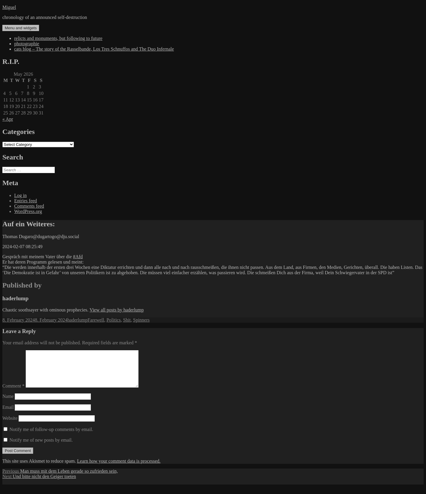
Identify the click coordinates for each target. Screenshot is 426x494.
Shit (127, 319)
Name (8, 403)
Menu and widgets (21, 28)
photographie (26, 43)
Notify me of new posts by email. (41, 447)
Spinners (141, 319)
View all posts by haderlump (117, 309)
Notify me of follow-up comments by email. (51, 436)
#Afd (78, 256)
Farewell (96, 319)
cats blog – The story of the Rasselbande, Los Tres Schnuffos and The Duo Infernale (94, 48)
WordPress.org (28, 211)
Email (8, 414)
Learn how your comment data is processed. (118, 468)
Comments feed (29, 206)
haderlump (77, 319)
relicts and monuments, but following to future (58, 38)
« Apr (7, 119)
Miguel (9, 7)
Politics (113, 319)
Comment (13, 392)
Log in (20, 195)
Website (9, 425)
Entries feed (25, 200)
